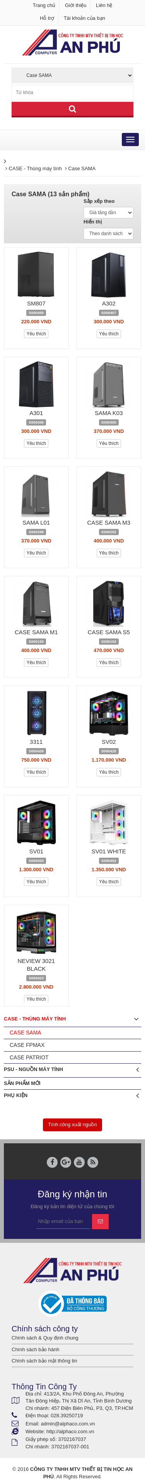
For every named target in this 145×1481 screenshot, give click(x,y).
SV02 (109, 741)
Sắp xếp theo (99, 201)
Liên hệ (104, 5)
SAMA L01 (36, 522)
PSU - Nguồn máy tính (71, 1069)
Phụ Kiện (71, 1095)
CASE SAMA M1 (36, 632)
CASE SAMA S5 (109, 632)
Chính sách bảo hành (35, 1349)
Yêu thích (36, 334)
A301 (36, 413)
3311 (36, 741)
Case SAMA (25, 1032)
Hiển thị (93, 222)
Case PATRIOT (29, 1057)
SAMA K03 (109, 413)
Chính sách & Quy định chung (45, 1338)
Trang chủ (44, 5)
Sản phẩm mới (22, 1083)
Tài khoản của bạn (84, 18)
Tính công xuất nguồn (72, 1124)
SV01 (36, 851)
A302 (109, 303)
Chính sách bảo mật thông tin (44, 1361)
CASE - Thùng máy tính (71, 1019)
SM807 (36, 303)
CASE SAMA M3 (108, 522)
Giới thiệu (75, 5)
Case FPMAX (27, 1045)
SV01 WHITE (109, 851)
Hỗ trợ (47, 18)
